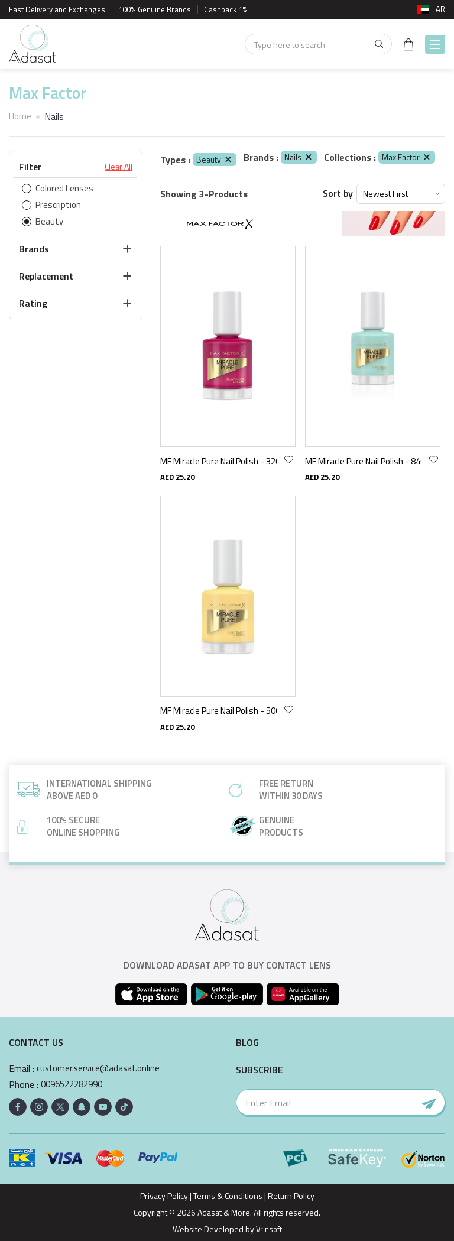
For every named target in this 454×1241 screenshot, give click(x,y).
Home (21, 116)
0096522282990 (75, 1084)
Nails (298, 157)
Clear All (118, 166)
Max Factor (407, 157)
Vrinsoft (268, 1229)
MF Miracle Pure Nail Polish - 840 (363, 461)
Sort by (338, 193)
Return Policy (291, 1196)
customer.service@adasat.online (101, 1069)
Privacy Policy (164, 1196)
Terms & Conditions (227, 1196)
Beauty (214, 159)
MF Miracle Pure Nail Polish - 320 (218, 461)
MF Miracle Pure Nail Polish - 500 (218, 710)
